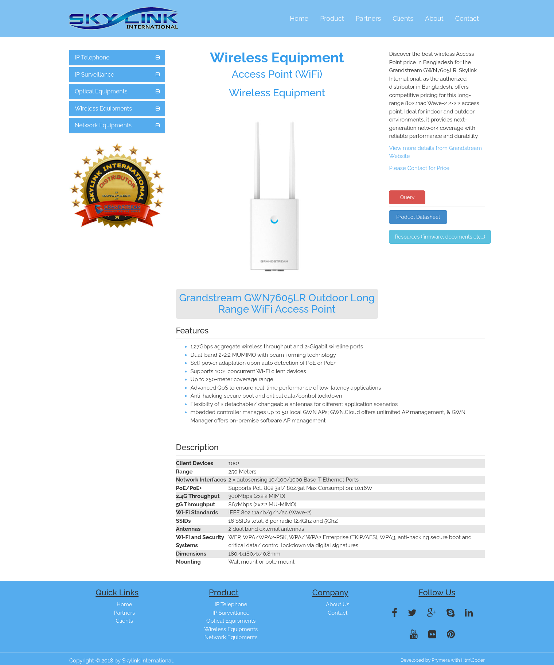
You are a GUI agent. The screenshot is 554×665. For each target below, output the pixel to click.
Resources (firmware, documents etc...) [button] (440, 237)
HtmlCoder (473, 660)
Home (299, 18)
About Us (337, 604)
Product (332, 18)
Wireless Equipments (103, 108)
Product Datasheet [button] (418, 217)
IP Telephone (92, 57)
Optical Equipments (101, 91)
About (434, 18)
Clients (403, 18)
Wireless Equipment (277, 93)
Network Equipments (103, 125)
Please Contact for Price (419, 168)
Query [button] (407, 197)
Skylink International (147, 660)
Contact (467, 18)
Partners (368, 18)
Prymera (441, 660)
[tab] (117, 57)
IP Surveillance (94, 74)
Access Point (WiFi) (277, 74)
